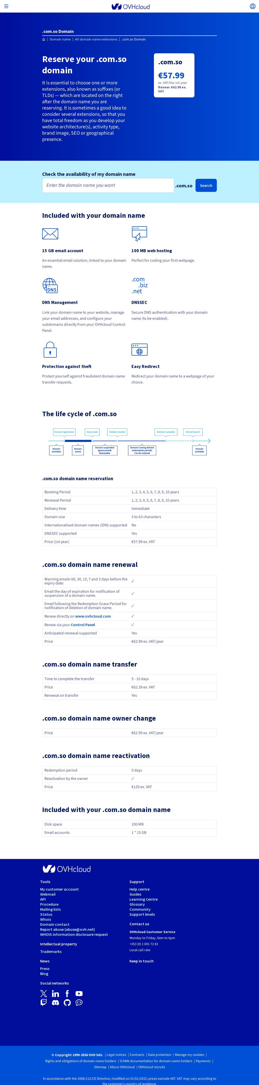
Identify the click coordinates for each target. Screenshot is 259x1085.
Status (46, 914)
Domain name (60, 39)
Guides (135, 894)
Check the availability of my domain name (89, 174)
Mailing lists (50, 909)
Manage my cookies (189, 1054)
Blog (44, 973)
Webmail (47, 894)
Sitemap (100, 1067)
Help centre (140, 889)
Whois (45, 919)
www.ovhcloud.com (93, 616)
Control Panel (83, 624)
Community (140, 909)
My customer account (59, 889)
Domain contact (55, 924)
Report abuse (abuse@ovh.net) (67, 929)
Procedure (49, 904)
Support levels (142, 914)
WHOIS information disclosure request (74, 934)
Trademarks (50, 951)
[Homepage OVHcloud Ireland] (43, 39)
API (43, 899)
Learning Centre (144, 899)
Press (44, 968)
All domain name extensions (96, 39)
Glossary (137, 904)
